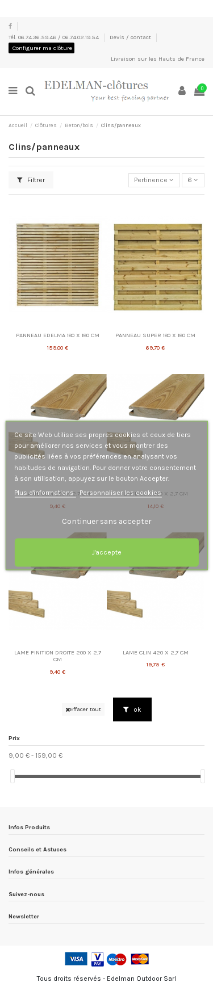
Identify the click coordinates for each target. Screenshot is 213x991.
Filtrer (31, 180)
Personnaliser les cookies (120, 493)
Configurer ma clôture (42, 48)
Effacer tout (83, 709)
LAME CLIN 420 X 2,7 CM (156, 652)
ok (132, 709)
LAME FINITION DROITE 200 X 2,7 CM (57, 656)
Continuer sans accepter (106, 521)
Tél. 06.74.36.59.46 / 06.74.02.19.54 (55, 37)
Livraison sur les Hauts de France (157, 58)
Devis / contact (131, 37)
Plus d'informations (45, 493)
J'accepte (107, 553)
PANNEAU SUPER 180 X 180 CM (155, 335)
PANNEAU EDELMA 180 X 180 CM (57, 335)
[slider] (12, 776)
